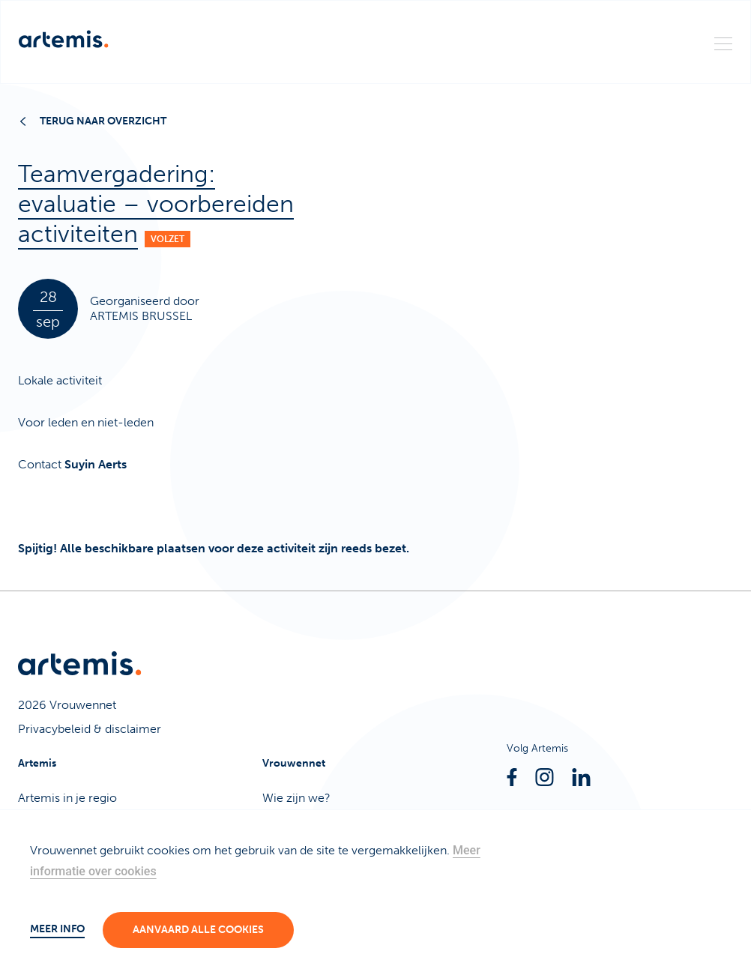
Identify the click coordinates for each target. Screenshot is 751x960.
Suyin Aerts (95, 464)
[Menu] (723, 42)
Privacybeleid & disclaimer (89, 729)
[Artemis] (64, 39)
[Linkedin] (581, 777)
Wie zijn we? (296, 798)
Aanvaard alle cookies (198, 929)
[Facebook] (512, 777)
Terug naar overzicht (93, 121)
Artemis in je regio (67, 798)
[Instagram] (544, 777)
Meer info (57, 929)
